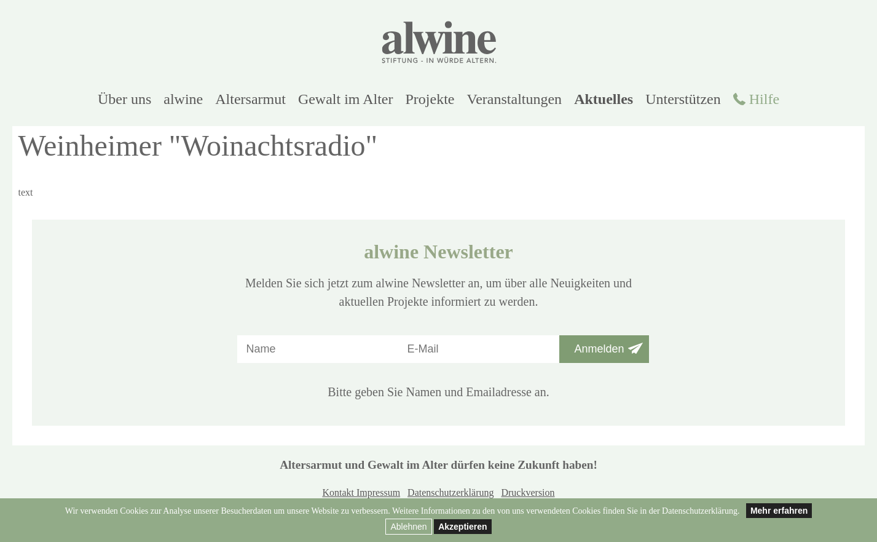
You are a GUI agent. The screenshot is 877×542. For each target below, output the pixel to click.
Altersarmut (250, 99)
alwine (183, 99)
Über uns (124, 99)
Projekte (430, 99)
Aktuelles (603, 99)
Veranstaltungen (514, 99)
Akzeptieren (462, 527)
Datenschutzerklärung (450, 492)
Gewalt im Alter (345, 99)
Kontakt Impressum (361, 492)
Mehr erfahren (779, 511)
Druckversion (527, 492)
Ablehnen (408, 527)
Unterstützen (683, 99)
